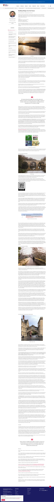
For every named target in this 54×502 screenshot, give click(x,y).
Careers (28, 491)
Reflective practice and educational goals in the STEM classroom (12, 37)
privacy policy (17, 498)
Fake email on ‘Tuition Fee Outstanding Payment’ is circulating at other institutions (16, 1)
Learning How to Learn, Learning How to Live (12, 52)
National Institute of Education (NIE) (9, 8)
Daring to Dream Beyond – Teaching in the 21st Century (12, 34)
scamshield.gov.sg (40, 1)
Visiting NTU (28, 490)
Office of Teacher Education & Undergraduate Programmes (33, 8)
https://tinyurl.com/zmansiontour (22, 129)
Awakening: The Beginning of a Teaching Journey (12, 55)
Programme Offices (21, 8)
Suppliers (16, 492)
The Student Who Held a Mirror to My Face (12, 43)
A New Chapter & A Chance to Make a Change (12, 46)
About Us (16, 8)
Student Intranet (17, 495)
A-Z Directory (29, 492)
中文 (15, 490)
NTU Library (16, 491)
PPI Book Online (44, 8)
